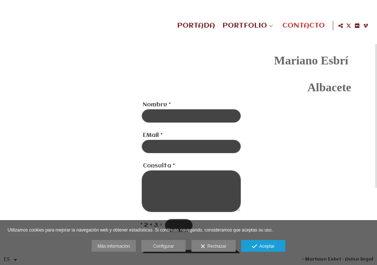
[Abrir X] (348, 25)
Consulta (159, 175)
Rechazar (213, 247)
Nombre (157, 114)
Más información (114, 246)
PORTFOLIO (243, 25)
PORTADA (195, 25)
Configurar (163, 246)
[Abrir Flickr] (357, 25)
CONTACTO (302, 25)
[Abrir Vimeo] (365, 25)
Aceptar (263, 247)
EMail (153, 145)
